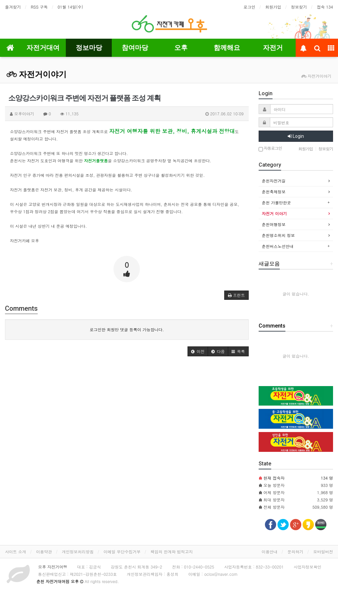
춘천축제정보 (274, 191)
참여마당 (135, 48)
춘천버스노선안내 (278, 246)
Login (296, 136)
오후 (181, 48)
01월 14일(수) (70, 7)
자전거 (273, 48)
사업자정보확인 (307, 567)
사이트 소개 (15, 551)
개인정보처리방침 (78, 551)
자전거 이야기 (274, 213)
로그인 (249, 7)
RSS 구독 (39, 7)
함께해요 (227, 48)
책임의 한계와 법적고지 (171, 551)
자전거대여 (43, 48)
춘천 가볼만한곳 (276, 202)
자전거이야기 (36, 74)
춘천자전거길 (274, 180)
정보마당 (89, 48)
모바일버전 (323, 551)
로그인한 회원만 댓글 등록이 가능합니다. (127, 329)
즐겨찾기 (13, 7)
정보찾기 (299, 7)
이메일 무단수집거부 (122, 551)
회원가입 (273, 7)
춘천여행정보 (274, 224)
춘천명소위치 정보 (278, 235)
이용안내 (269, 551)
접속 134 (325, 7)
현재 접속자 (274, 478)
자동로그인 (270, 148)
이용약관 (44, 551)
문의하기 (295, 551)
